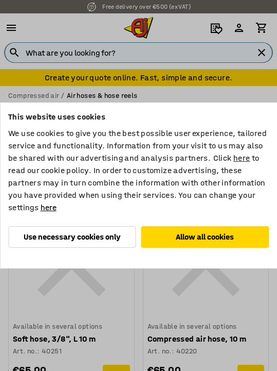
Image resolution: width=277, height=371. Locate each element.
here (241, 158)
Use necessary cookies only (72, 237)
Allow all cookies (205, 237)
